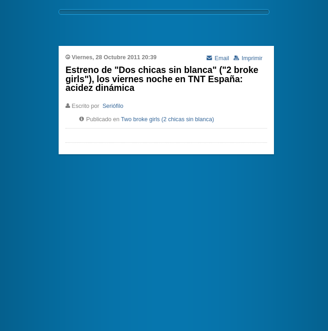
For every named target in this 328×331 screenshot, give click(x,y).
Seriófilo (113, 106)
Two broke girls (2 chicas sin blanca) (167, 119)
